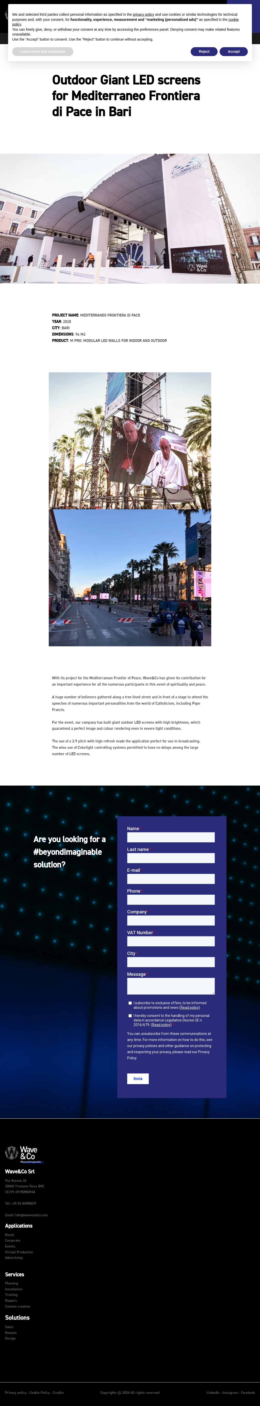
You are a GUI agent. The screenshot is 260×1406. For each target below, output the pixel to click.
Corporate (12, 1240)
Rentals (11, 1333)
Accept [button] (234, 51)
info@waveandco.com (31, 1215)
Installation (13, 1289)
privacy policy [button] (143, 14)
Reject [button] (204, 51)
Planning (11, 1283)
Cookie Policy (39, 1393)
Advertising (14, 1258)
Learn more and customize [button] (42, 51)
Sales (9, 1327)
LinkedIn (213, 1393)
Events (10, 1246)
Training (11, 1295)
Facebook (248, 1393)
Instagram (230, 1393)
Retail (9, 1235)
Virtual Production (19, 1252)
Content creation (17, 1306)
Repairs (11, 1301)
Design (10, 1338)
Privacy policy (15, 1393)
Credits (58, 1393)
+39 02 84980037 (23, 1203)
